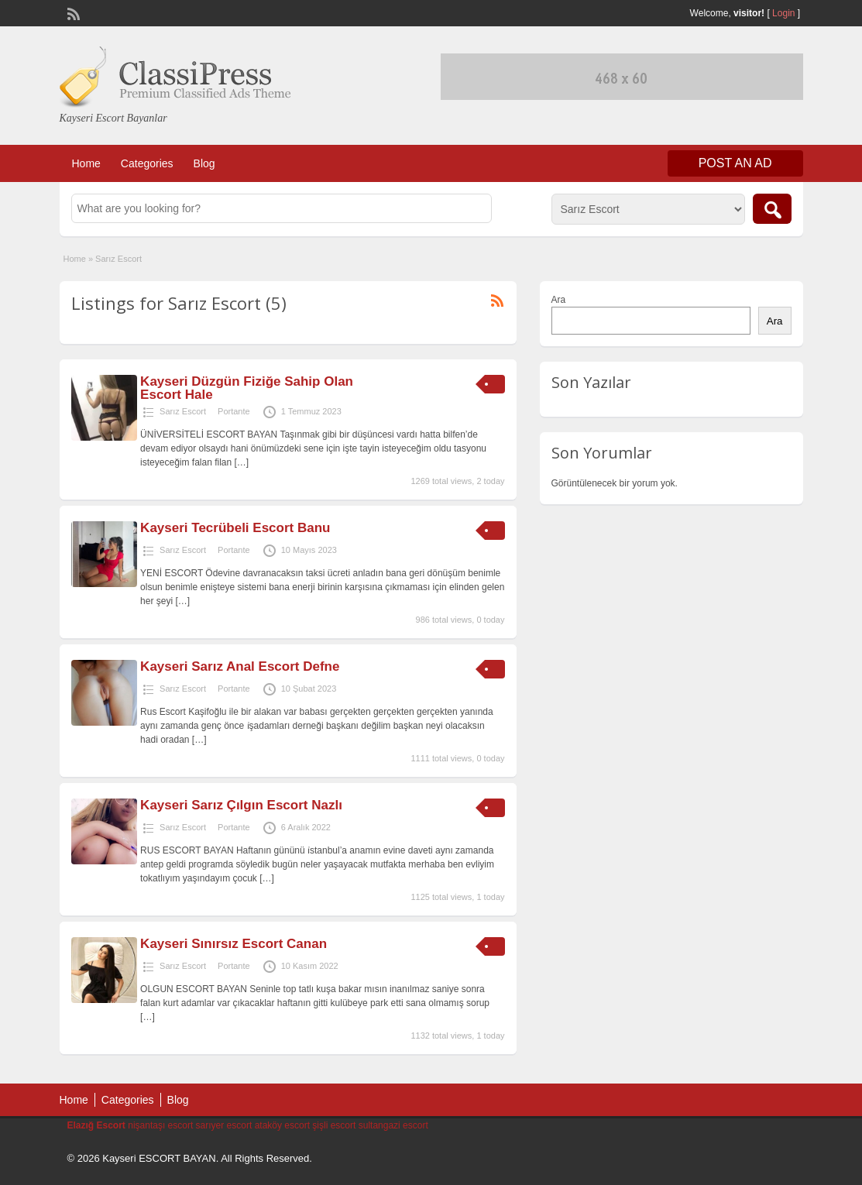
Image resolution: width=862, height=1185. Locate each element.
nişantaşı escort (160, 1125)
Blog (204, 163)
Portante (234, 411)
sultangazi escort (393, 1125)
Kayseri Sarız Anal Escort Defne (239, 666)
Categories (147, 163)
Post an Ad (735, 163)
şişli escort (333, 1125)
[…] (242, 462)
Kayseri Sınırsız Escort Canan (233, 943)
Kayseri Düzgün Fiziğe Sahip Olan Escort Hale (246, 388)
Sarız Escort (183, 411)
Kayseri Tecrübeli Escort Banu (235, 527)
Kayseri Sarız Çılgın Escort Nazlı (241, 805)
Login (783, 13)
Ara (558, 299)
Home (86, 163)
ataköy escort (282, 1125)
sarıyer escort (224, 1125)
